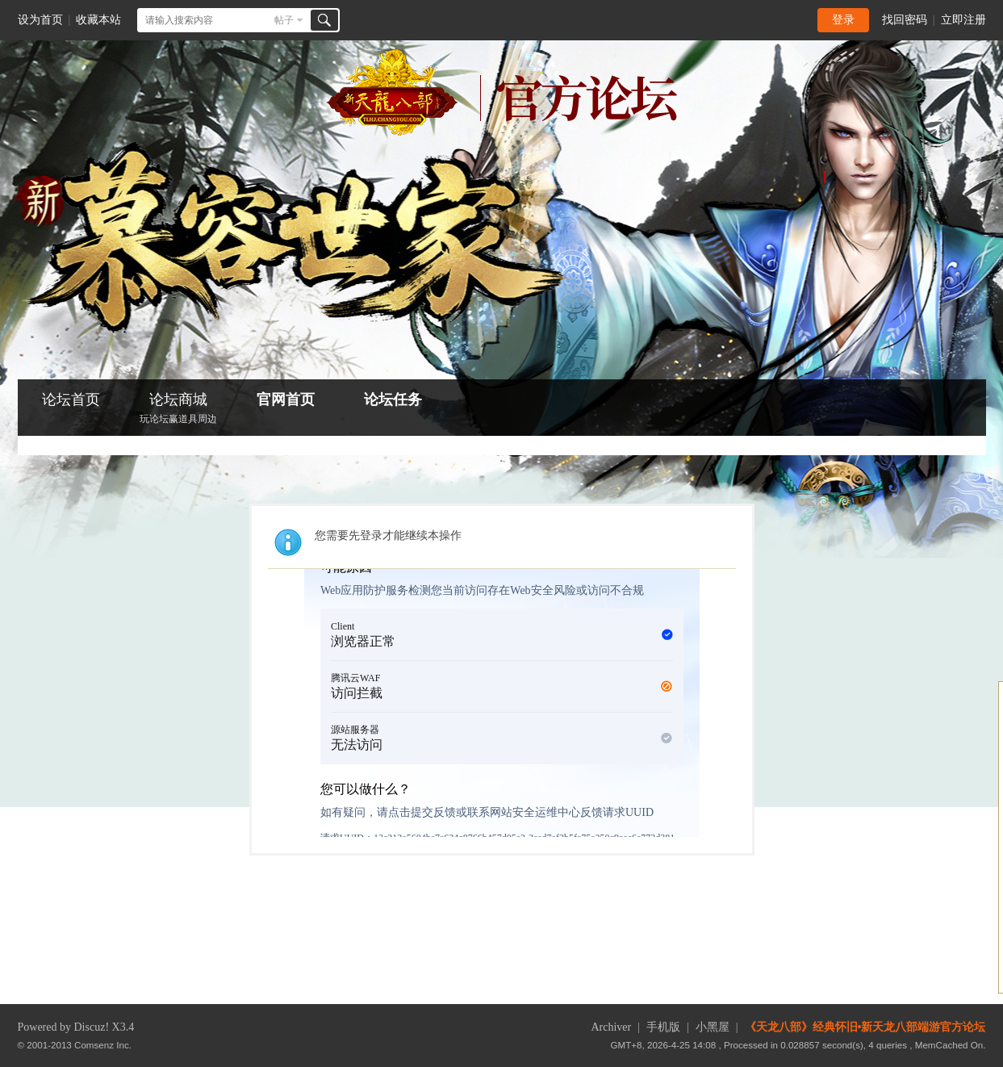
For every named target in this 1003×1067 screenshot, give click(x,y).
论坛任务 (393, 399)
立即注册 (963, 20)
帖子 (284, 20)
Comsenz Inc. (103, 1045)
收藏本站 (98, 20)
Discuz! (92, 1027)
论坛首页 (71, 399)
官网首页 (286, 399)
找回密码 (904, 20)
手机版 (663, 1027)
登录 (843, 20)
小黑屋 (712, 1027)
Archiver (611, 1027)
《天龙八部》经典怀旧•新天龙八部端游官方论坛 (865, 1027)
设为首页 (40, 20)
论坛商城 (178, 409)
